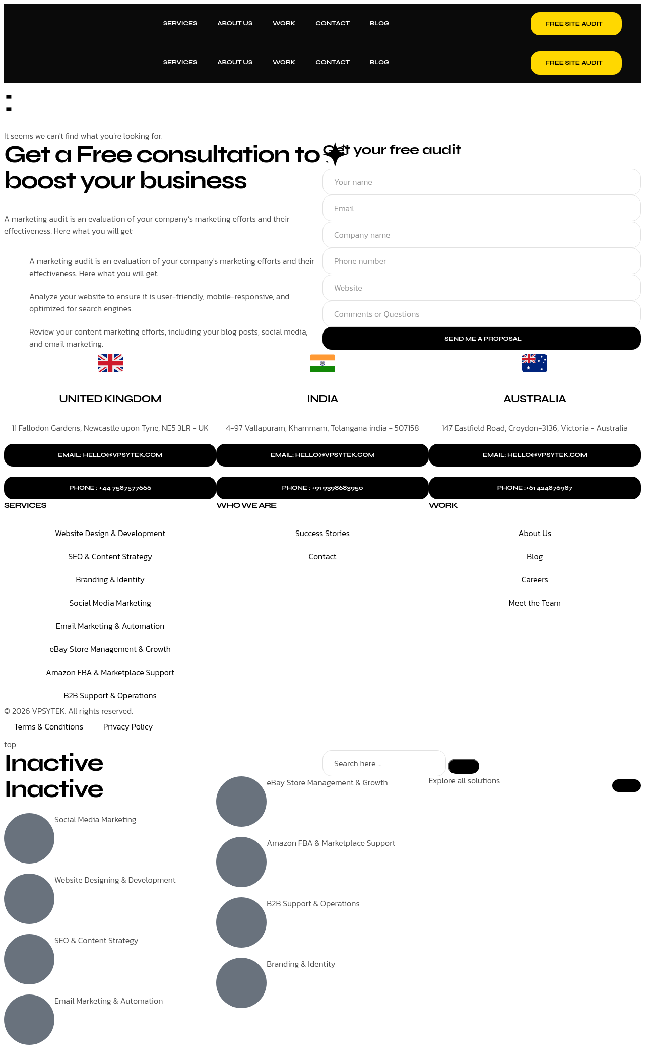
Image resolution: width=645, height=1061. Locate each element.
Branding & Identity (110, 580)
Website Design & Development (110, 534)
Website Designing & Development (115, 881)
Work (284, 23)
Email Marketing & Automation (110, 627)
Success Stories (322, 534)
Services (180, 23)
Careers (535, 580)
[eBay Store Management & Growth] (241, 803)
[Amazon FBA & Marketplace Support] (241, 863)
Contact (332, 23)
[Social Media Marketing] (29, 840)
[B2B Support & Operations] (241, 924)
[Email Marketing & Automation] (29, 1021)
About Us (234, 23)
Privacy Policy (128, 727)
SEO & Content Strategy (110, 557)
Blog (380, 23)
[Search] (463, 767)
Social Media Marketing (110, 604)
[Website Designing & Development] (29, 900)
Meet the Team (535, 604)
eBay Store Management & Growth (109, 650)
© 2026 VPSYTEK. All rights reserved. (68, 712)
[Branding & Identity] (241, 984)
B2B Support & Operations (109, 696)
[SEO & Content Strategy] (29, 961)
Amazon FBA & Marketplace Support (110, 673)
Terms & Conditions (48, 727)
